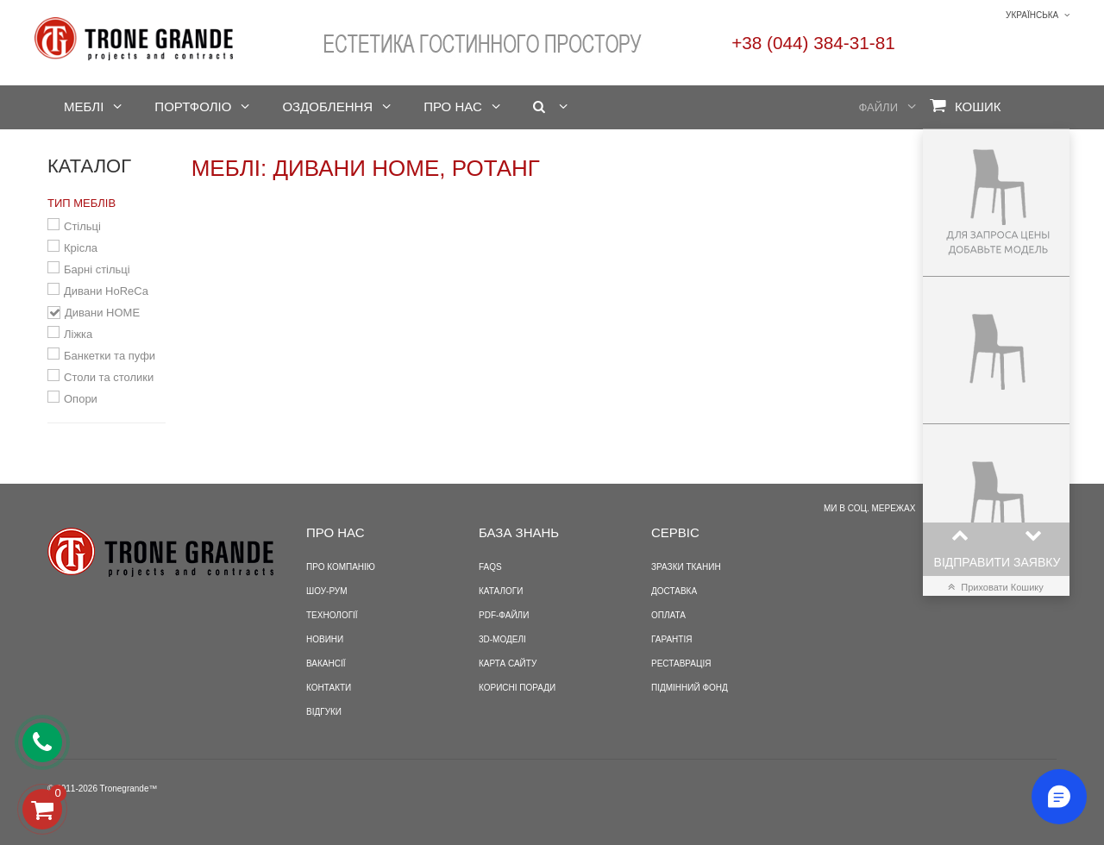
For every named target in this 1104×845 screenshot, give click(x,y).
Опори (80, 398)
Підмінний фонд (689, 687)
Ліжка (78, 334)
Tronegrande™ (129, 788)
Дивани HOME (102, 312)
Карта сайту (507, 663)
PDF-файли (504, 615)
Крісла (80, 247)
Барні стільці (97, 269)
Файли (879, 107)
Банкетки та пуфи (109, 355)
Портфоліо (192, 106)
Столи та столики (109, 377)
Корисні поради (517, 687)
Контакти (328, 687)
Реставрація (681, 663)
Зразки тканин (686, 567)
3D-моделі (502, 639)
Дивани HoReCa (106, 291)
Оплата (668, 615)
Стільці (82, 226)
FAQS (490, 567)
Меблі (84, 106)
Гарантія (671, 639)
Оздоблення (327, 106)
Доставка (674, 591)
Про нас (452, 106)
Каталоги (501, 591)
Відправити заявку (997, 562)
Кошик (965, 105)
